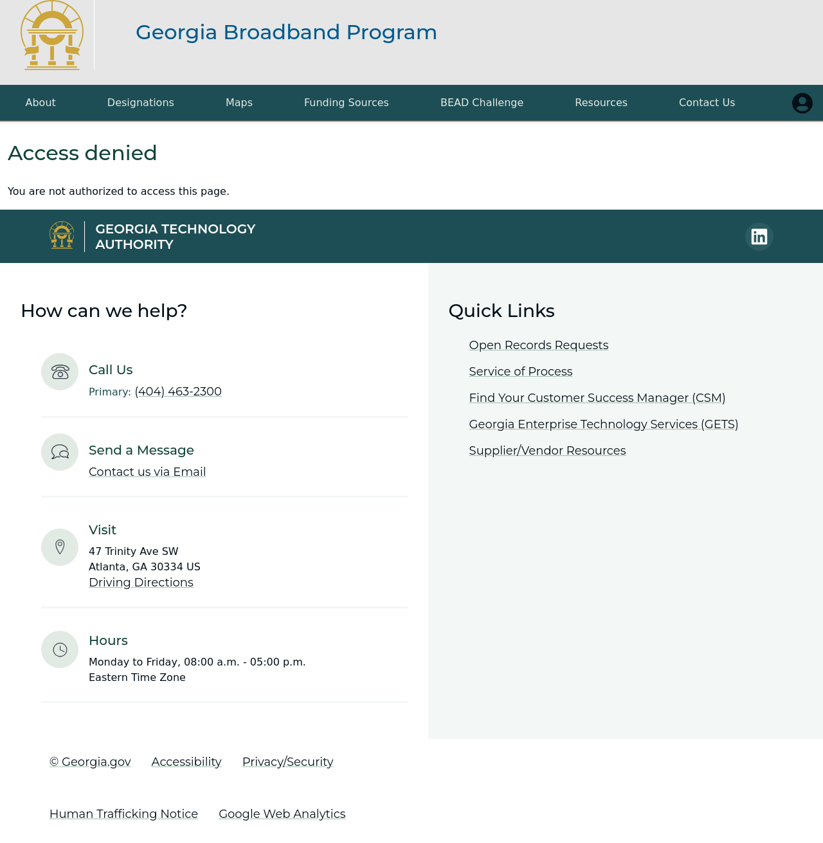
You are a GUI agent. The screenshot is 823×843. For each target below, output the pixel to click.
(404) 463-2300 (178, 392)
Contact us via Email (147, 472)
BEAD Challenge (481, 102)
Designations (140, 102)
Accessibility (187, 762)
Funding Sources (346, 102)
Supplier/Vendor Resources (547, 451)
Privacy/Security (288, 762)
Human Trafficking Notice (124, 814)
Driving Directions (141, 583)
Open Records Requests (539, 345)
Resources (601, 102)
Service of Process (521, 372)
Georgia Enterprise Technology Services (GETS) (604, 424)
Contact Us (707, 102)
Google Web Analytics (282, 814)
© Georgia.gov (90, 762)
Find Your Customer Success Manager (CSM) (597, 398)
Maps (239, 102)
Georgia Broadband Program (287, 31)
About (41, 102)
